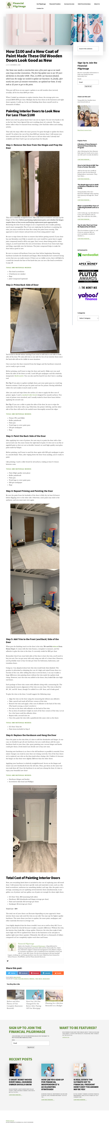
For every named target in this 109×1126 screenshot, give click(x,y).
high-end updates (23, 978)
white (40, 978)
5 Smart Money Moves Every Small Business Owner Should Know (20, 1082)
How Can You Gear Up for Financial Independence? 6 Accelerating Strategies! (52, 1084)
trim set (55, 646)
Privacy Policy (10, 1120)
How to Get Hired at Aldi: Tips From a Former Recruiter (88, 166)
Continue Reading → (84, 159)
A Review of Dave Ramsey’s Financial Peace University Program (87, 146)
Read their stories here (84, 130)
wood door (46, 978)
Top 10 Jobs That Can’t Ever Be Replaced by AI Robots (87, 226)
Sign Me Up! (88, 86)
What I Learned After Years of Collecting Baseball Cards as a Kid (88, 207)
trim (36, 978)
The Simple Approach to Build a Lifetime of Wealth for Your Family (88, 186)
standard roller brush (29, 395)
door (15, 978)
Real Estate (17, 977)
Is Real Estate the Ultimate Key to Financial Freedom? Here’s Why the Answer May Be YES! (86, 1084)
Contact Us (65, 1037)
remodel (32, 978)
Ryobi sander (19, 376)
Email (79, 79)
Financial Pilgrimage (38, 946)
